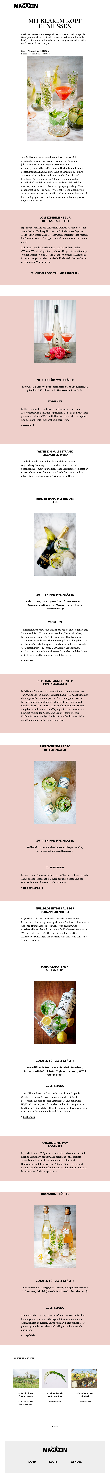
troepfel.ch (29, 1335)
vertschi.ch (28, 425)
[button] (52, 1426)
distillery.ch (29, 1117)
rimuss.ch (28, 660)
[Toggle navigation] (94, 5)
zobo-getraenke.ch (33, 887)
